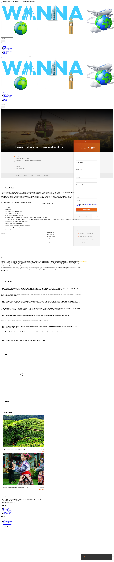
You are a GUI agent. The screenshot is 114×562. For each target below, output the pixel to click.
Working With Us (7, 512)
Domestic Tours (7, 49)
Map (32, 175)
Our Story (5, 509)
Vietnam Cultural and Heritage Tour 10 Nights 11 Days (15, 487)
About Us (5, 47)
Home (4, 46)
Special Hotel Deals (7, 48)
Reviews (46, 175)
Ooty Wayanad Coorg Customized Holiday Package (14, 449)
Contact (5, 519)
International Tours (7, 51)
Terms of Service (88, 204)
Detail (17, 175)
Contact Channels (7, 524)
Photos (38, 175)
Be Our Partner (6, 513)
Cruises (5, 53)
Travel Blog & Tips (7, 511)
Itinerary (25, 175)
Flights (5, 52)
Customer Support (7, 521)
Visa (4, 520)
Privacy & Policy (7, 522)
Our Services (6, 508)
